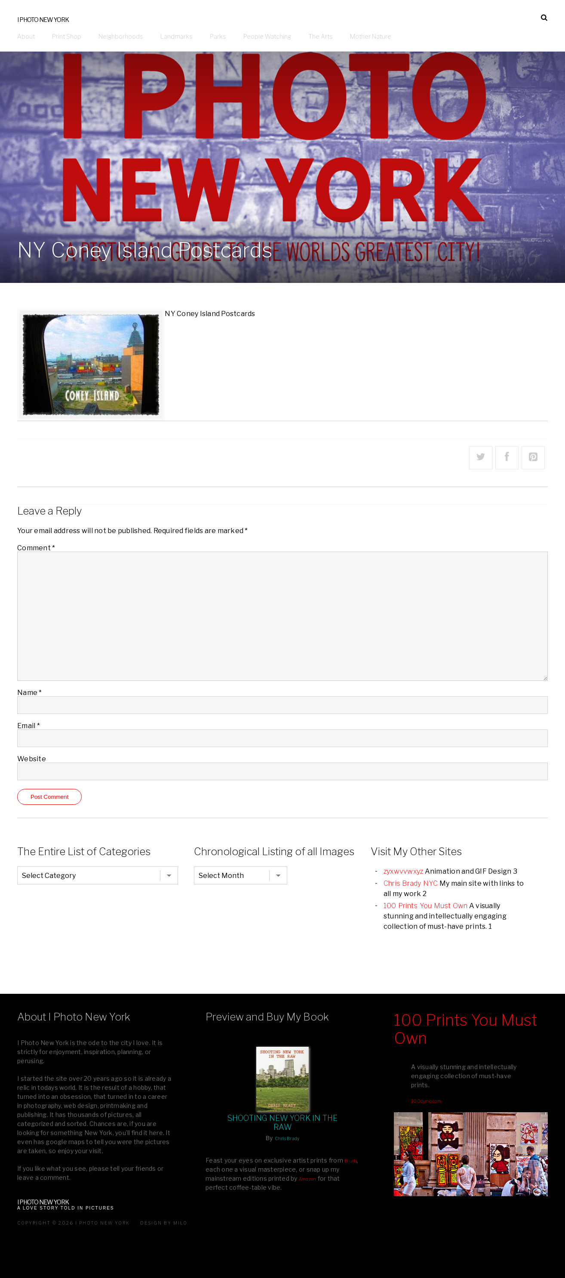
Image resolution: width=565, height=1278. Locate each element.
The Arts (320, 36)
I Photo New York (43, 19)
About (26, 36)
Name (29, 693)
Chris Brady (287, 1138)
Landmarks (176, 36)
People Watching (267, 36)
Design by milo (163, 1222)
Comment (36, 548)
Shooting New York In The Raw (282, 1123)
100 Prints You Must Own (426, 906)
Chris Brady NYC (411, 883)
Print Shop (66, 36)
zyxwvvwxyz (404, 871)
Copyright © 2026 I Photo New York (73, 1222)
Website (31, 759)
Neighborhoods (120, 36)
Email (28, 726)
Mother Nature (370, 36)
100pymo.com (426, 1101)
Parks (218, 36)
